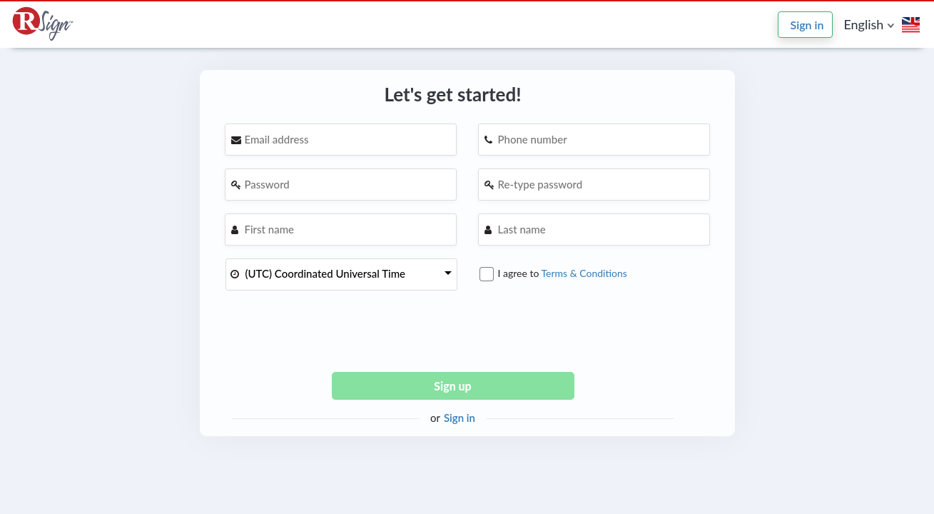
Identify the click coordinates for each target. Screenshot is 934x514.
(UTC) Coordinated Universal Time (325, 273)
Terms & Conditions (584, 272)
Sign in (807, 24)
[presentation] (453, 333)
